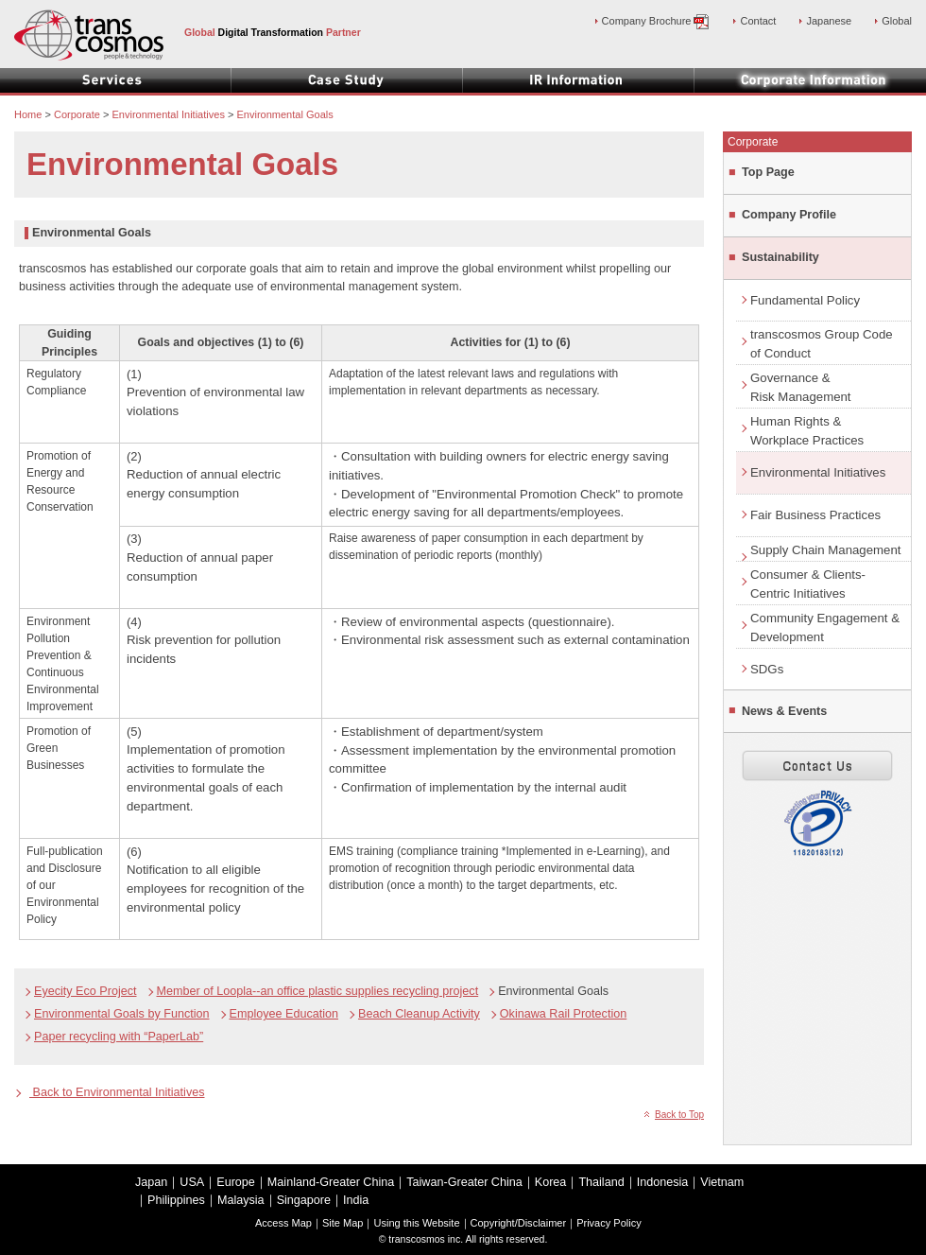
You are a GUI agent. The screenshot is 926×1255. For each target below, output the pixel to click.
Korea (551, 1182)
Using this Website (416, 1223)
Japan (151, 1182)
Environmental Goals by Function (122, 1013)
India (356, 1200)
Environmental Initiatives (817, 472)
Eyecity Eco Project (85, 991)
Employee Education (284, 1013)
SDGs (766, 669)
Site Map (342, 1223)
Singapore (304, 1200)
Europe (235, 1182)
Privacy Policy (609, 1223)
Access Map (283, 1223)
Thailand (601, 1182)
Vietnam (722, 1182)
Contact (758, 20)
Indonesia (663, 1182)
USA (192, 1182)
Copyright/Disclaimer (519, 1223)
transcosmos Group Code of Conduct (821, 343)
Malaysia (241, 1200)
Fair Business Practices (815, 515)
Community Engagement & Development (825, 627)
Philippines (176, 1200)
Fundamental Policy (805, 300)
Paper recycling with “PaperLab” (118, 1036)
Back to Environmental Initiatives (117, 1092)
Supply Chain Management (825, 550)
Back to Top (679, 1114)
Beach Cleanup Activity (419, 1013)
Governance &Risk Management (800, 387)
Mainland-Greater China (330, 1182)
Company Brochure (656, 20)
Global (897, 20)
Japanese (828, 20)
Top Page (768, 172)
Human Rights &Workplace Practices (807, 430)
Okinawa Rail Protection (563, 1013)
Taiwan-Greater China (464, 1182)
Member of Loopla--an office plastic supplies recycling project (318, 991)
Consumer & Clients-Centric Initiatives (808, 584)
